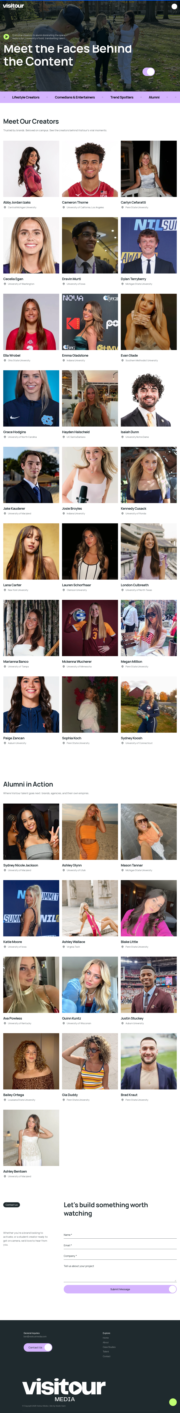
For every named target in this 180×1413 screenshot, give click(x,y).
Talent (106, 1351)
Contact (106, 1356)
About (106, 1342)
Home (106, 1337)
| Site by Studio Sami (57, 1406)
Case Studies (109, 1347)
